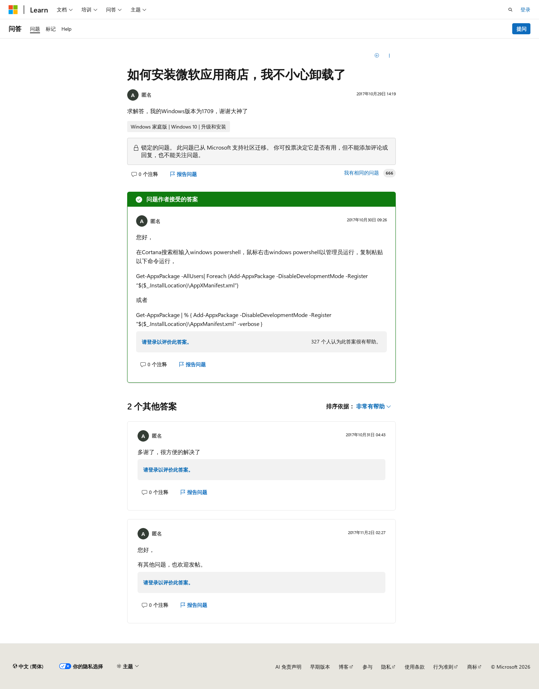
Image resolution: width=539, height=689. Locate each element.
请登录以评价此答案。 (167, 341)
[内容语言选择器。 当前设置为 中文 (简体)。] (28, 666)
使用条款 (415, 666)
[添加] (376, 55)
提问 (521, 28)
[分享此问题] (389, 55)
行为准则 (443, 666)
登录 (525, 9)
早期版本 (320, 666)
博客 (344, 666)
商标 (472, 666)
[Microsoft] (13, 9)
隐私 (386, 666)
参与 (368, 666)
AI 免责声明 (288, 666)
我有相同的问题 (361, 173)
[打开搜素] (510, 9)
